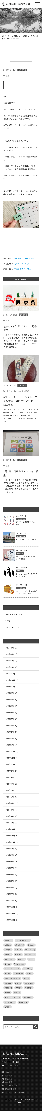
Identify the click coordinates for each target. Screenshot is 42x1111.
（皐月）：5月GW (22, 263)
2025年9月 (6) (10, 693)
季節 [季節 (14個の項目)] (8, 954)
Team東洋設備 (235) (13, 614)
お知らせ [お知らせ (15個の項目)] (30, 950)
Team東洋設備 (22, 391)
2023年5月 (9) (10, 874)
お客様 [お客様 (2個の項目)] (28, 988)
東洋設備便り (10, 1089)
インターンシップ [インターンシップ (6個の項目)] (12, 969)
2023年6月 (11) (11, 868)
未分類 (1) (8, 621)
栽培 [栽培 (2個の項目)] (18, 988)
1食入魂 (9, 391)
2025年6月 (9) (10, 712)
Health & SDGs (11, 1085)
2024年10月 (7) (11, 764)
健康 (7, 75)
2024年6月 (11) (11, 790)
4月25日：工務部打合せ (24, 258)
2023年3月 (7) (10, 887)
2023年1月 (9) (10, 900)
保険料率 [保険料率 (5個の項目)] (18, 973)
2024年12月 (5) (11, 751)
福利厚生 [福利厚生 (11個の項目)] (30, 954)
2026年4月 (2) (10, 647)
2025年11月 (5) (11, 680)
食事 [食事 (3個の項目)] (18, 983)
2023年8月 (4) (10, 855)
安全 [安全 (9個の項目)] (7, 964)
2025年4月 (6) (10, 725)
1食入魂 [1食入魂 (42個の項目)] (19, 945)
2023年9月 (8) (10, 848)
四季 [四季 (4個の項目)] (26, 978)
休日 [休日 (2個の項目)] (7, 993)
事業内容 (9, 1075)
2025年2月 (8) (10, 738)
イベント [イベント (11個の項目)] (9, 959)
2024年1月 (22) (11, 822)
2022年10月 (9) (11, 920)
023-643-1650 (12, 1062)
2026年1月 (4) (10, 667)
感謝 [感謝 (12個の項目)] (18, 954)
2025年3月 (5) (10, 732)
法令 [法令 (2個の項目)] (17, 993)
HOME (8, 1072)
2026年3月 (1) (10, 654)
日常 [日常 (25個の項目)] (8, 950)
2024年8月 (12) (11, 777)
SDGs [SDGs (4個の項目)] (8, 983)
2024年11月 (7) (11, 758)
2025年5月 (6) (10, 719)
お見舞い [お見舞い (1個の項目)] (28, 997)
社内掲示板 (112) (11, 627)
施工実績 (9, 1078)
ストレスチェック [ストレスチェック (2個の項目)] (12, 997)
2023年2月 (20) (11, 894)
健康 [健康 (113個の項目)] (8, 940)
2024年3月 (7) (10, 809)
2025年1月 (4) (10, 745)
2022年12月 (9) (11, 907)
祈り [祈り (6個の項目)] (7, 973)
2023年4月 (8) (10, 881)
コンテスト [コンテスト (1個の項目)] (10, 1002)
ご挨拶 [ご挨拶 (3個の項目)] (8, 988)
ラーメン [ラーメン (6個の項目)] (27, 969)
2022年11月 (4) (11, 913)
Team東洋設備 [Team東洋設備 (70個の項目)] (23, 940)
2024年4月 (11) (11, 803)
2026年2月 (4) (10, 660)
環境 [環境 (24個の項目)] (18, 950)
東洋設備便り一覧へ (22, 269)
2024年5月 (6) (10, 796)
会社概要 (9, 1082)
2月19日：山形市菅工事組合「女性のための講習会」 (26, 592)
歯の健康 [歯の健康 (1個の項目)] (23, 1002)
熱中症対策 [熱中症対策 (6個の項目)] (19, 964)
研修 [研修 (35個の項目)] (31, 945)
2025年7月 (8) (10, 706)
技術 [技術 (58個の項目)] (8, 945)
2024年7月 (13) (11, 783)
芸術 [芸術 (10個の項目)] (21, 959)
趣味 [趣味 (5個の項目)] (29, 973)
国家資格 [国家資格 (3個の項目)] (29, 983)
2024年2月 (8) (10, 816)
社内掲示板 (17, 57)
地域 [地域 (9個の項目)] (31, 959)
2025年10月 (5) (11, 686)
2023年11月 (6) (11, 835)
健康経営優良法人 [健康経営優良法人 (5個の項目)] (12, 978)
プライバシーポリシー (14, 1092)
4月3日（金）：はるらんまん (27, 539)
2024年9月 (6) (10, 771)
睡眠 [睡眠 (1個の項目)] (7, 1007)
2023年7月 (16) (11, 861)
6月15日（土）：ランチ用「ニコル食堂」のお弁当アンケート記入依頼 (20, 400)
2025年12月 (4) (11, 673)
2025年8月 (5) (10, 699)
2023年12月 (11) (11, 829)
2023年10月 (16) (11, 842)
